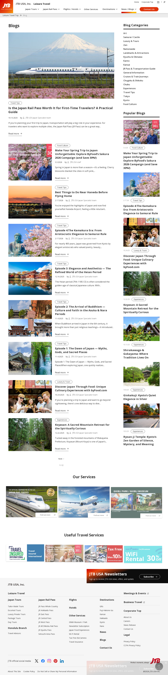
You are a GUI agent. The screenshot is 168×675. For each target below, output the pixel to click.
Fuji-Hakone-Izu (106, 610)
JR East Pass (43, 614)
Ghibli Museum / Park (78, 622)
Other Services (91, 9)
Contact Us (149, 9)
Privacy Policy (129, 641)
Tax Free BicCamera (77, 638)
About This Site (14, 671)
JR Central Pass (44, 618)
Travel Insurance (76, 642)
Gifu (101, 606)
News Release (130, 625)
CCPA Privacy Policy (132, 645)
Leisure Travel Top (11, 15)
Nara (102, 626)
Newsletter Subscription (79, 626)
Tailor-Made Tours (16, 606)
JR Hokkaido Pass (45, 610)
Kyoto (102, 622)
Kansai (102, 614)
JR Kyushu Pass (44, 630)
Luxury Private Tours (16, 614)
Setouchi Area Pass (46, 634)
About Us (128, 617)
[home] (6, 6)
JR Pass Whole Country (48, 606)
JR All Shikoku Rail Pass (48, 626)
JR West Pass (44, 622)
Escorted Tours (14, 610)
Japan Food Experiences (79, 630)
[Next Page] (61, 458)
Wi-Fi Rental (74, 634)
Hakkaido (104, 618)
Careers (127, 621)
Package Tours (14, 618)
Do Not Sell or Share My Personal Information (57, 671)
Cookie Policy (29, 671)
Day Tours (12, 622)
